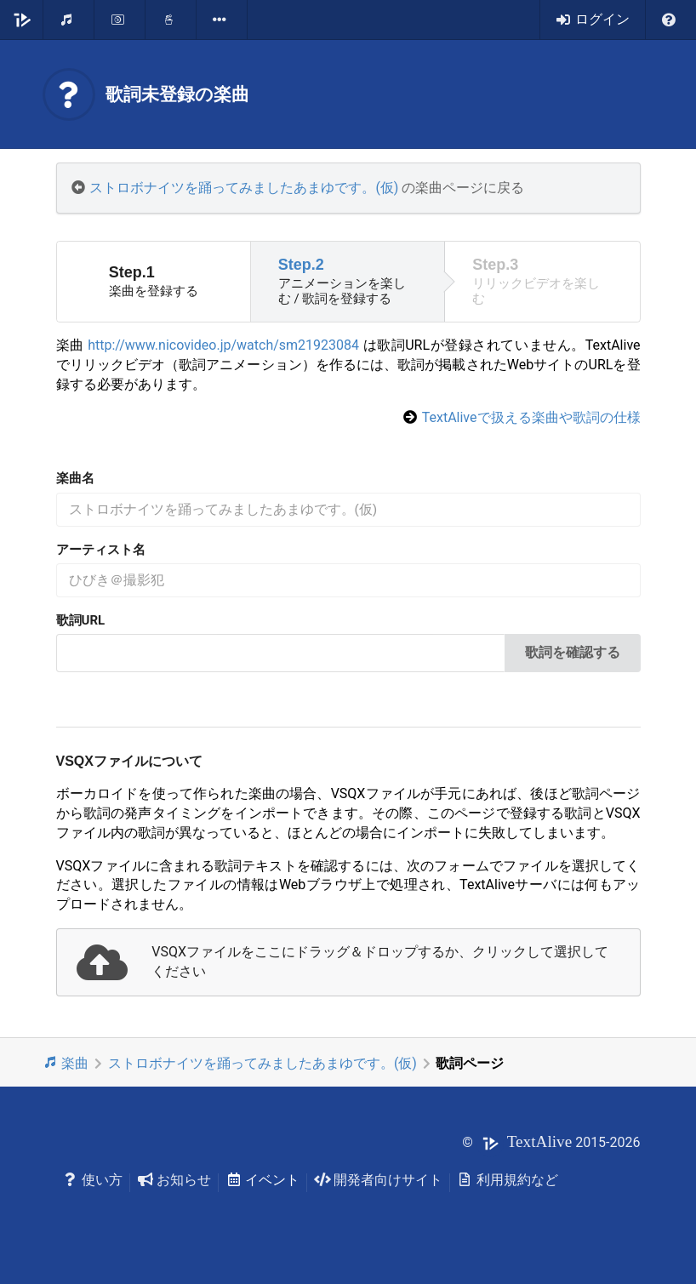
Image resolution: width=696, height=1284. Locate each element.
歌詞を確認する (572, 652)
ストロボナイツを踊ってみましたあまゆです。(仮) (243, 188)
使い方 (93, 1180)
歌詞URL (81, 620)
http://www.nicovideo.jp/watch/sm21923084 (223, 345)
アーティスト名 (100, 549)
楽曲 (66, 1062)
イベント (262, 1180)
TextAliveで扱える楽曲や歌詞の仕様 (531, 417)
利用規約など (507, 1180)
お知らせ (174, 1180)
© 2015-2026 (551, 1142)
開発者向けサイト (378, 1180)
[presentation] (348, 962)
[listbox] (222, 19)
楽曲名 (75, 478)
